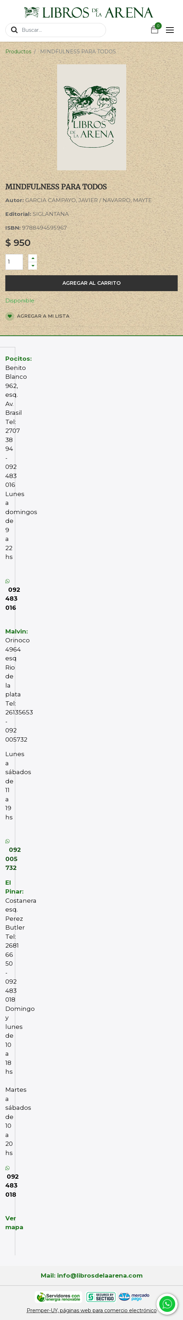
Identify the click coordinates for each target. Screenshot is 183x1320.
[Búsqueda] (14, 29)
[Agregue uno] (32, 258)
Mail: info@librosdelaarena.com (92, 1275)
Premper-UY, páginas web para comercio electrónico (92, 1310)
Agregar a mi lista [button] (37, 316)
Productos (18, 51)
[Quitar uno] (32, 266)
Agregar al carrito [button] (91, 283)
